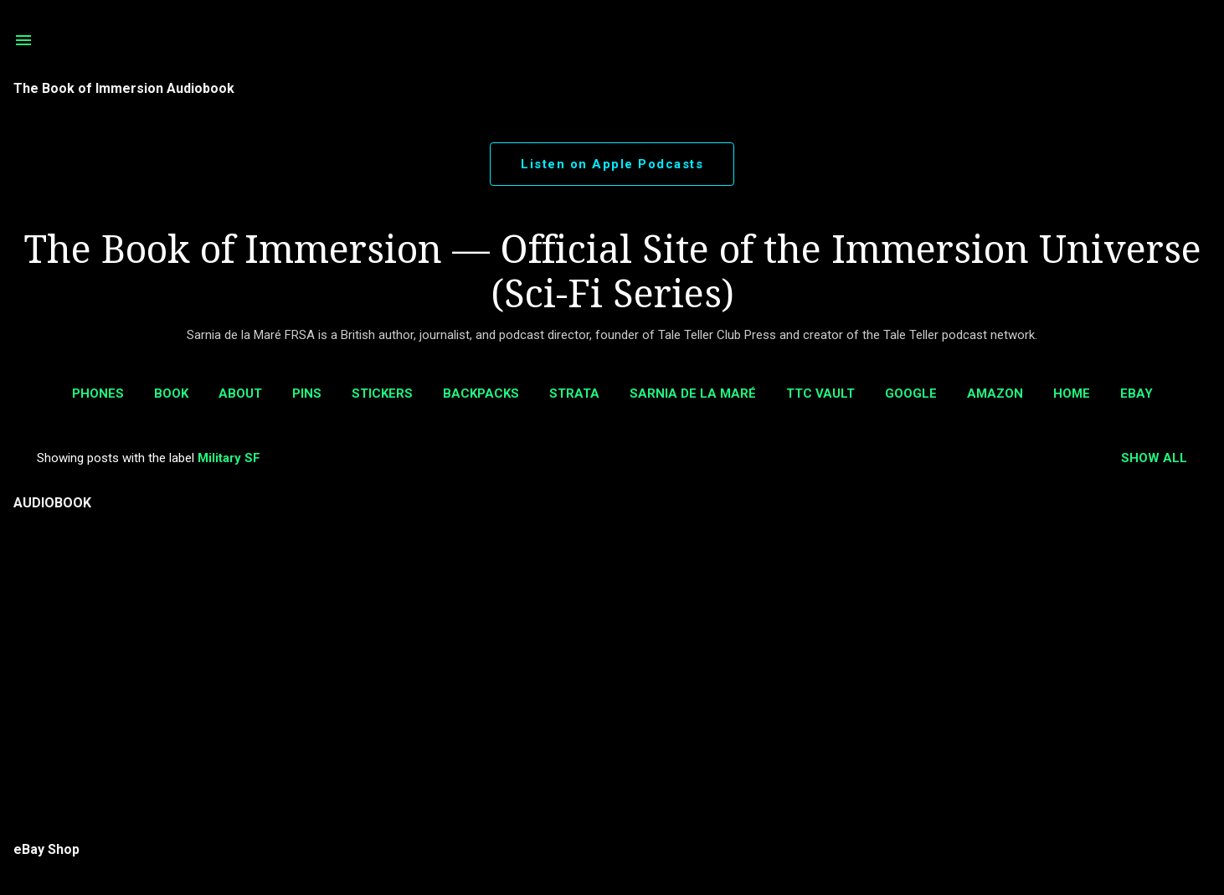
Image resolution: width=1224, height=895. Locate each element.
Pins (306, 393)
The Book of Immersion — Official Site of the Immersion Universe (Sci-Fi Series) (612, 272)
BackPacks (481, 393)
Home (1071, 393)
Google (911, 393)
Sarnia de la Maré (693, 393)
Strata (574, 393)
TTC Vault (820, 393)
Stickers (382, 393)
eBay (1136, 393)
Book (171, 393)
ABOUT (240, 393)
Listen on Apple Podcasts (612, 164)
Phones (98, 393)
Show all (1154, 458)
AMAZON (995, 393)
